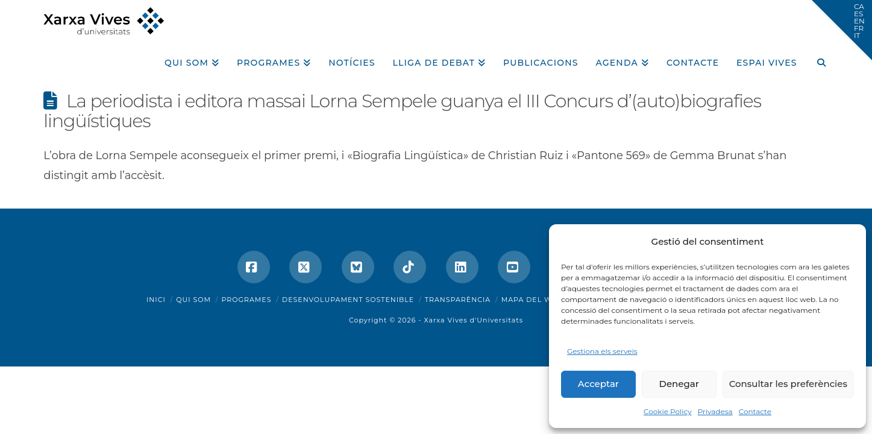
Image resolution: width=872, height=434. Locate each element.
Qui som (193, 299)
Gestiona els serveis (602, 351)
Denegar (679, 383)
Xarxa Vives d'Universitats (473, 320)
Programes (247, 299)
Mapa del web (532, 299)
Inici (156, 299)
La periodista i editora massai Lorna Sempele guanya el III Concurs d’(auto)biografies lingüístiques (402, 111)
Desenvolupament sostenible (348, 299)
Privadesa (715, 411)
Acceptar (598, 383)
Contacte (755, 411)
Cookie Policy (668, 411)
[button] (842, 30)
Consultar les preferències (788, 383)
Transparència (458, 299)
